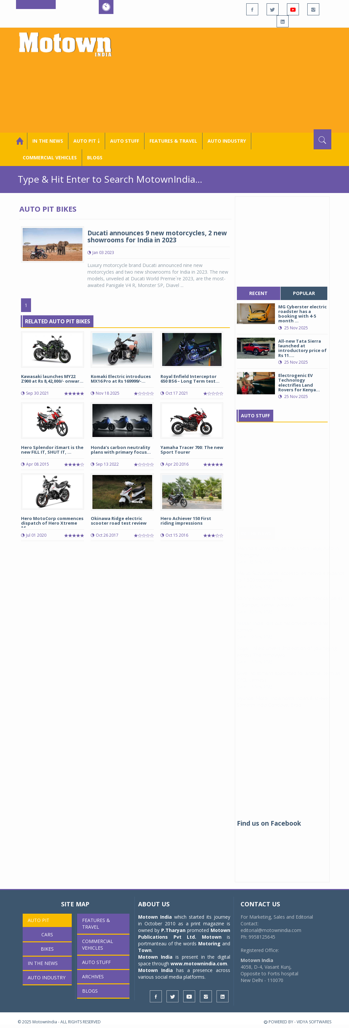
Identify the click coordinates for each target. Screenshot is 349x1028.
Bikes (47, 949)
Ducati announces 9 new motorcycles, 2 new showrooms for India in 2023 (157, 236)
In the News (47, 141)
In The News (256, 540)
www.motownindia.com (198, 963)
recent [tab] (258, 293)
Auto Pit (38, 920)
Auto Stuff (124, 141)
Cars (47, 934)
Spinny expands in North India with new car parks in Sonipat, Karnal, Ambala (290, 608)
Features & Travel (173, 141)
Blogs (94, 157)
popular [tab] (304, 293)
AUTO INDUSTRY (227, 141)
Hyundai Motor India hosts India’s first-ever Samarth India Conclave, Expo (283, 708)
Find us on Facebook (269, 823)
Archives (93, 976)
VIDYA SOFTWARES (314, 1022)
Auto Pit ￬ (86, 141)
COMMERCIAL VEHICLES (50, 157)
